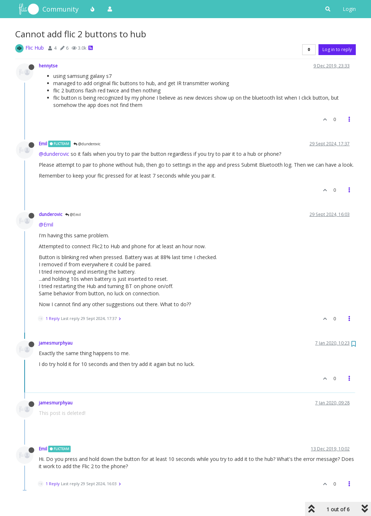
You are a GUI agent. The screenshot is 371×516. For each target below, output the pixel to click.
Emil (43, 143)
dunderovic (50, 214)
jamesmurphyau (55, 343)
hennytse (48, 65)
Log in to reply (337, 49)
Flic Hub (34, 47)
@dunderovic (87, 143)
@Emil (73, 214)
